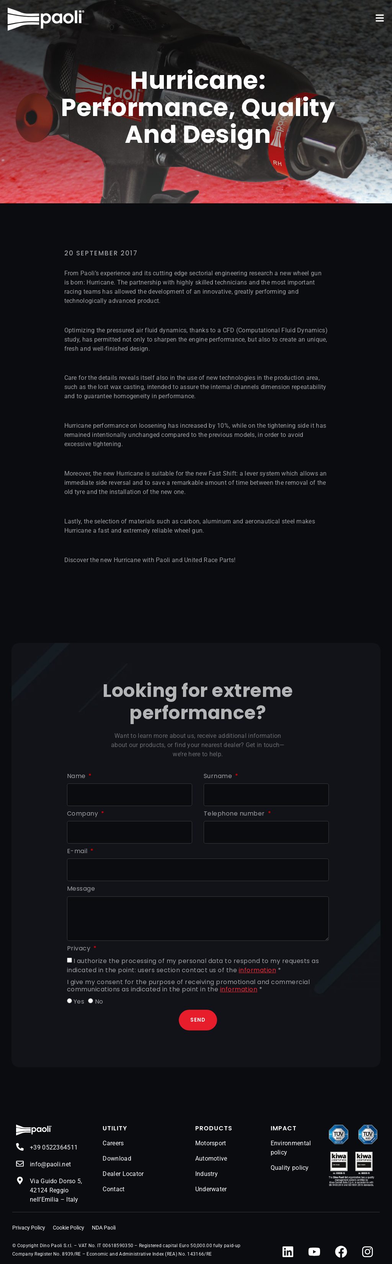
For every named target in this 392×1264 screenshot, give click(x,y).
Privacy (79, 949)
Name (77, 776)
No (99, 1001)
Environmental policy (291, 1148)
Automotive (211, 1159)
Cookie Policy (68, 1228)
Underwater (211, 1189)
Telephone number (235, 814)
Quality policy (290, 1168)
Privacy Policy (28, 1228)
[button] (379, 18)
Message (81, 889)
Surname (219, 776)
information (257, 970)
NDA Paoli (104, 1228)
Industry (206, 1174)
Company (83, 814)
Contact (113, 1189)
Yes (79, 1001)
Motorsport (210, 1143)
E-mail (78, 851)
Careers (113, 1143)
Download (117, 1159)
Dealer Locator (123, 1174)
